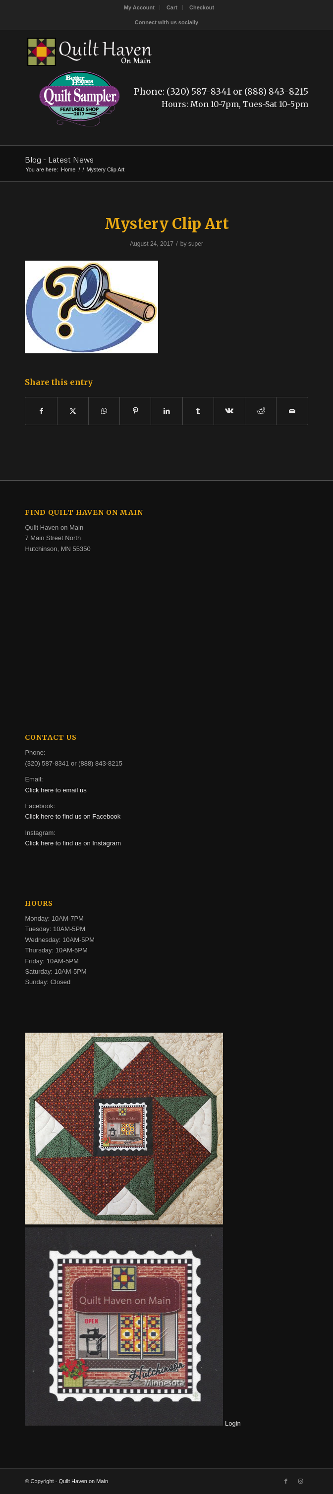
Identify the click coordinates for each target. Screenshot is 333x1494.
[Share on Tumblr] (198, 411)
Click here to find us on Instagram (73, 843)
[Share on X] (72, 411)
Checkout (201, 7)
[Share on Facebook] (40, 411)
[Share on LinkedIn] (166, 411)
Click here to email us (55, 790)
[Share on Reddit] (260, 411)
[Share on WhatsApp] (104, 411)
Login (233, 1423)
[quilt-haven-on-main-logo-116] (138, 50)
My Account (139, 7)
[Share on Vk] (229, 411)
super (195, 243)
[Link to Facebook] (285, 1481)
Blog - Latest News (59, 160)
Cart (171, 7)
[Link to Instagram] (300, 1481)
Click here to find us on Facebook (72, 816)
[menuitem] (139, 7)
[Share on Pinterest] (135, 411)
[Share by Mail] (292, 411)
